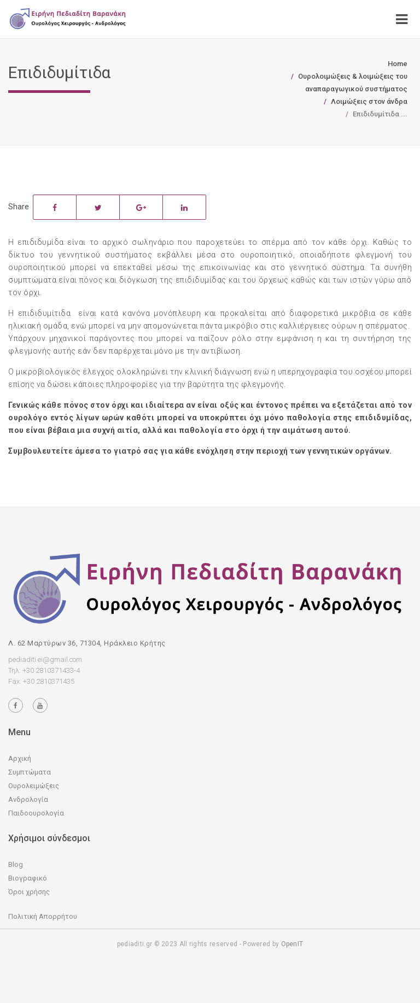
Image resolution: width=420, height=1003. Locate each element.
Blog (15, 864)
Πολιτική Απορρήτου (42, 916)
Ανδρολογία (28, 799)
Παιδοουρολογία (36, 813)
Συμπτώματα (29, 772)
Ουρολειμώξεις (33, 786)
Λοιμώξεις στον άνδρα (369, 101)
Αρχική (19, 758)
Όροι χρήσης (29, 892)
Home (397, 64)
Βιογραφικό (27, 878)
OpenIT (292, 944)
